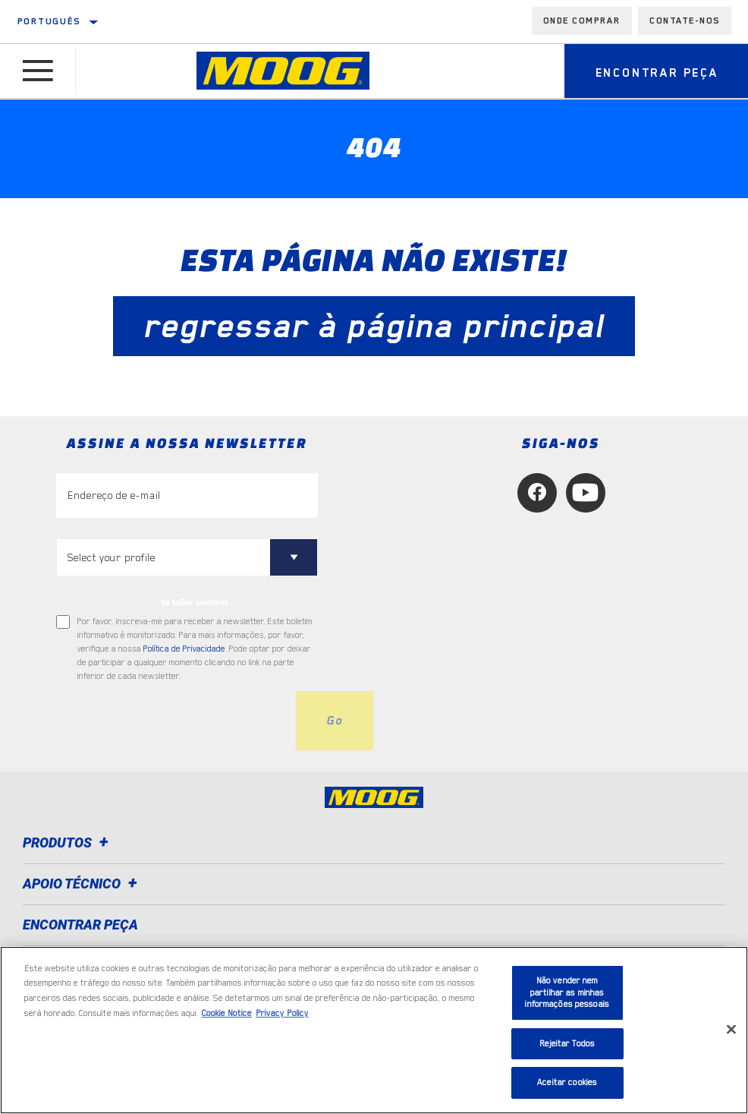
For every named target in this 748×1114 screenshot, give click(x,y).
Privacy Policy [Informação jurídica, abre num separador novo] (282, 1013)
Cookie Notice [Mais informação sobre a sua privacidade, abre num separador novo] (227, 1013)
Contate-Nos (684, 20)
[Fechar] (731, 1029)
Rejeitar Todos (567, 1044)
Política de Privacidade (184, 649)
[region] (374, 1030)
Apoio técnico (82, 884)
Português (49, 21)
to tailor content (195, 602)
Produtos (68, 842)
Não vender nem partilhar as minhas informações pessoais (567, 992)
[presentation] (171, 720)
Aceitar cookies (567, 1082)
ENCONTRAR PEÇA (80, 925)
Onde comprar (582, 20)
